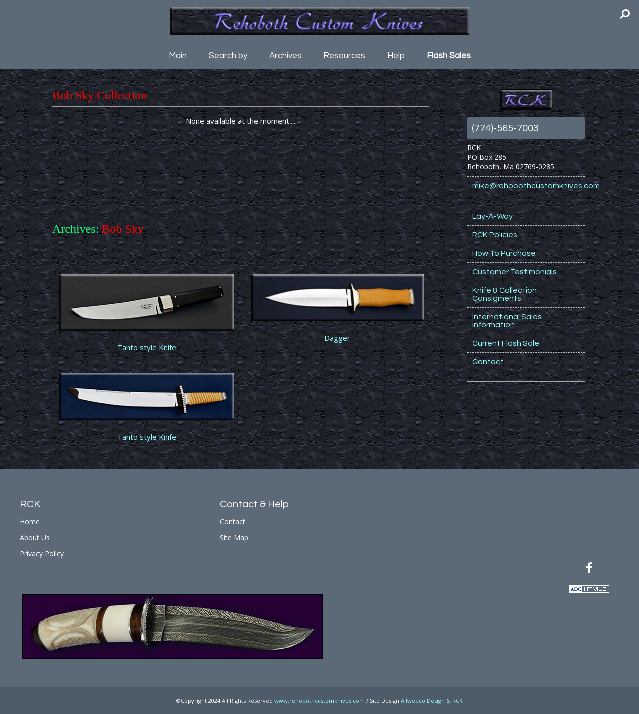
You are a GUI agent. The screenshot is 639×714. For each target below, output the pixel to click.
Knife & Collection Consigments (504, 294)
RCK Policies (494, 235)
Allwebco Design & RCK (432, 700)
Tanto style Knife (146, 347)
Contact (488, 362)
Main (178, 55)
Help (396, 55)
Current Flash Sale (505, 343)
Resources (344, 55)
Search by (228, 55)
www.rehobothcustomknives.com (319, 700)
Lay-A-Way (492, 216)
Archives (285, 55)
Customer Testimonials (514, 272)
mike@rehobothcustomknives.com (528, 186)
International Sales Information (507, 321)
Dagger (337, 338)
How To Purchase (504, 253)
